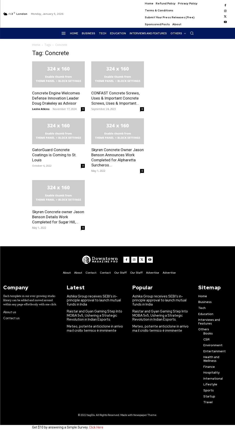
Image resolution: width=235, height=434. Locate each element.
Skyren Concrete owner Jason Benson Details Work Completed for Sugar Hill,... (58, 216)
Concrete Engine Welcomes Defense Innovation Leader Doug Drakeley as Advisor (56, 98)
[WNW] (102, 260)
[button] (192, 33)
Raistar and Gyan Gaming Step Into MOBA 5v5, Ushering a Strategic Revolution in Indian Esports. (92, 309)
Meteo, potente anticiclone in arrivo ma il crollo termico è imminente (96, 321)
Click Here (96, 426)
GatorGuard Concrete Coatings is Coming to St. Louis (54, 154)
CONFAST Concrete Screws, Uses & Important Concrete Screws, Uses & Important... (115, 98)
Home (36, 45)
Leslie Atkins (40, 109)
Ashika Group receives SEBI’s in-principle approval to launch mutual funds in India (96, 297)
